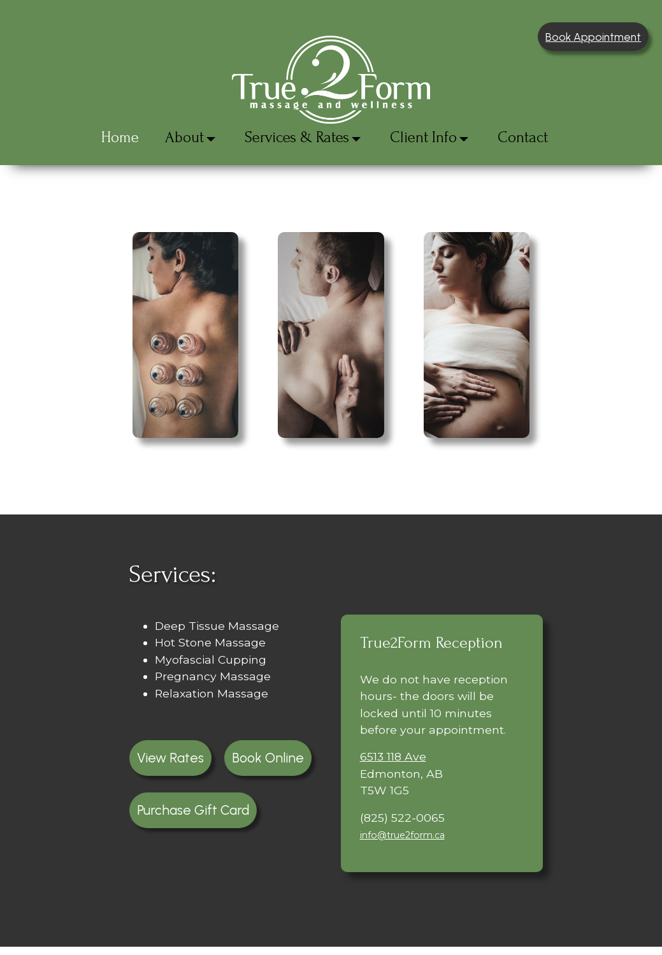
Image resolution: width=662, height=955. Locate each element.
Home (120, 137)
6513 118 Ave (393, 756)
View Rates (170, 758)
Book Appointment (593, 36)
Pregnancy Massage (213, 676)
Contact (523, 137)
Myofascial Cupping (210, 659)
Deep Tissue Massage (217, 625)
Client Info (423, 137)
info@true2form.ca (402, 835)
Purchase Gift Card (193, 810)
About (184, 137)
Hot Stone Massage (210, 642)
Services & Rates (297, 137)
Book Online (268, 758)
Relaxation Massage (211, 693)
